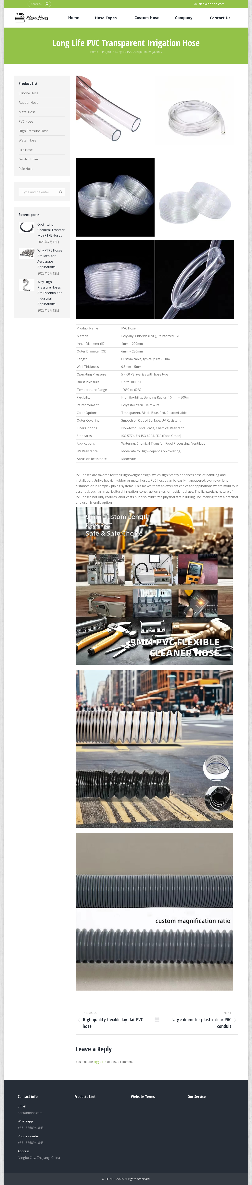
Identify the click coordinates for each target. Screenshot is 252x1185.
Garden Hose (28, 159)
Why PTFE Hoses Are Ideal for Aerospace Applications (49, 258)
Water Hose (27, 140)
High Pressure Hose (33, 131)
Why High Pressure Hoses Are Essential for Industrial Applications (49, 293)
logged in (100, 1062)
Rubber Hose (28, 102)
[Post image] (26, 227)
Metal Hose (27, 112)
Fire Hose (26, 150)
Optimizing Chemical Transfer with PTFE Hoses (51, 230)
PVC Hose (26, 121)
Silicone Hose (28, 93)
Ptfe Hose (26, 169)
